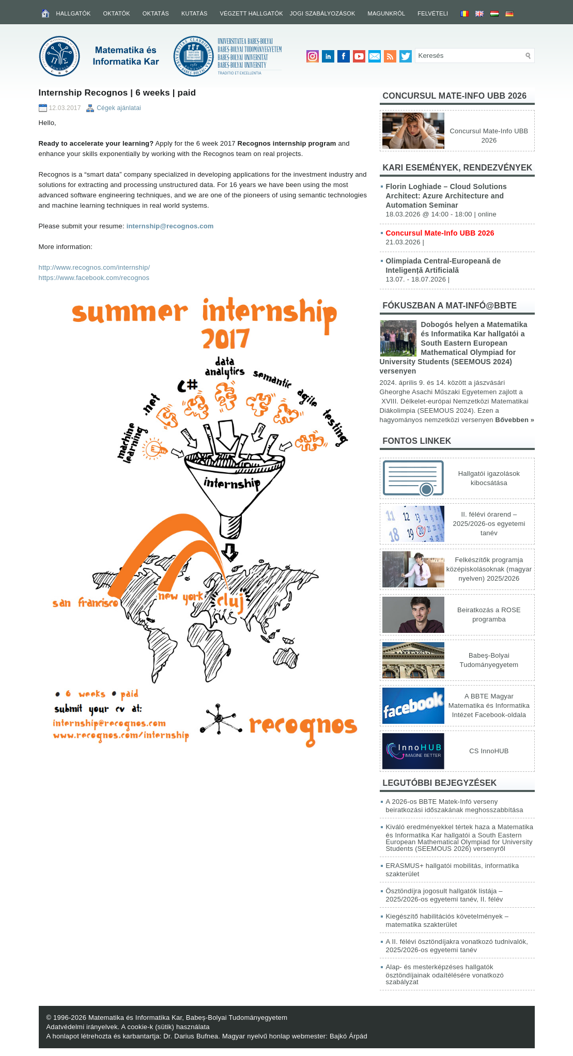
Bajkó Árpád (348, 1036)
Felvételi (432, 13)
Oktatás (156, 13)
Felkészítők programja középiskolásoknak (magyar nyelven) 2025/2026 (489, 569)
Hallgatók (73, 13)
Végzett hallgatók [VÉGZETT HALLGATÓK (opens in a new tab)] (251, 13)
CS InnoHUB (488, 751)
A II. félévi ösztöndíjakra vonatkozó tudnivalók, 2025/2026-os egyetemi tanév (457, 946)
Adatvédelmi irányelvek (82, 1027)
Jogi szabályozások (322, 13)
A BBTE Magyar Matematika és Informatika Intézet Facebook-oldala (489, 705)
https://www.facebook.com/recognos (94, 278)
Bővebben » (515, 420)
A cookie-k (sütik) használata (165, 1027)
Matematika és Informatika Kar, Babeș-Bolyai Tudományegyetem (187, 1017)
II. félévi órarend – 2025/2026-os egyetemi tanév (489, 523)
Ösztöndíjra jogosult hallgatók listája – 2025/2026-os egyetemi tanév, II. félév (444, 895)
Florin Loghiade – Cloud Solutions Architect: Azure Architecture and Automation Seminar (446, 195)
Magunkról (387, 13)
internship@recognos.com (170, 226)
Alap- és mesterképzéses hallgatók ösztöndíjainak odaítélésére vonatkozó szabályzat (445, 974)
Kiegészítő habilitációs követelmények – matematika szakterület (447, 920)
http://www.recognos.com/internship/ (94, 267)
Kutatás (194, 13)
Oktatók (116, 13)
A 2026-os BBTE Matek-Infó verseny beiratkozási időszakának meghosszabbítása (454, 806)
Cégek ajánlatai (119, 108)
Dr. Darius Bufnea (190, 1036)
